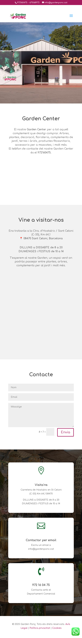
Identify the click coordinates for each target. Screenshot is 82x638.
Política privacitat (39, 628)
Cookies (57, 628)
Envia (65, 432)
